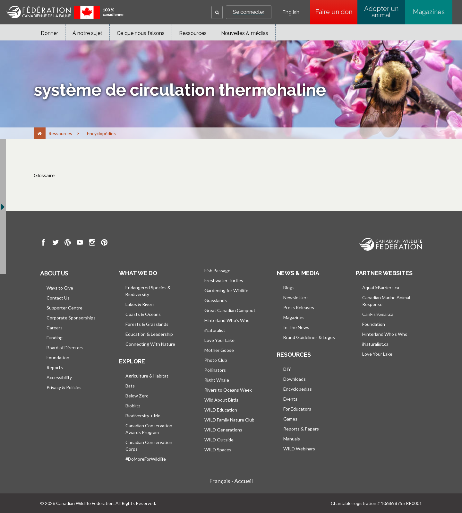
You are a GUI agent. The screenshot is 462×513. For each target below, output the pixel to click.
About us (54, 273)
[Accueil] (40, 133)
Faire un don (336, 12)
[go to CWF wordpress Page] (67, 243)
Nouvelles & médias (244, 33)
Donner (49, 33)
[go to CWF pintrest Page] (104, 243)
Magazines (429, 12)
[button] (217, 12)
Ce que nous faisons (141, 33)
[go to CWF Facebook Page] (43, 243)
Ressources (193, 33)
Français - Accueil (231, 480)
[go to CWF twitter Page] (55, 243)
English (290, 12)
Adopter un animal (381, 12)
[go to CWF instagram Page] (92, 243)
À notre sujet (87, 33)
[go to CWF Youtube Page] (80, 243)
